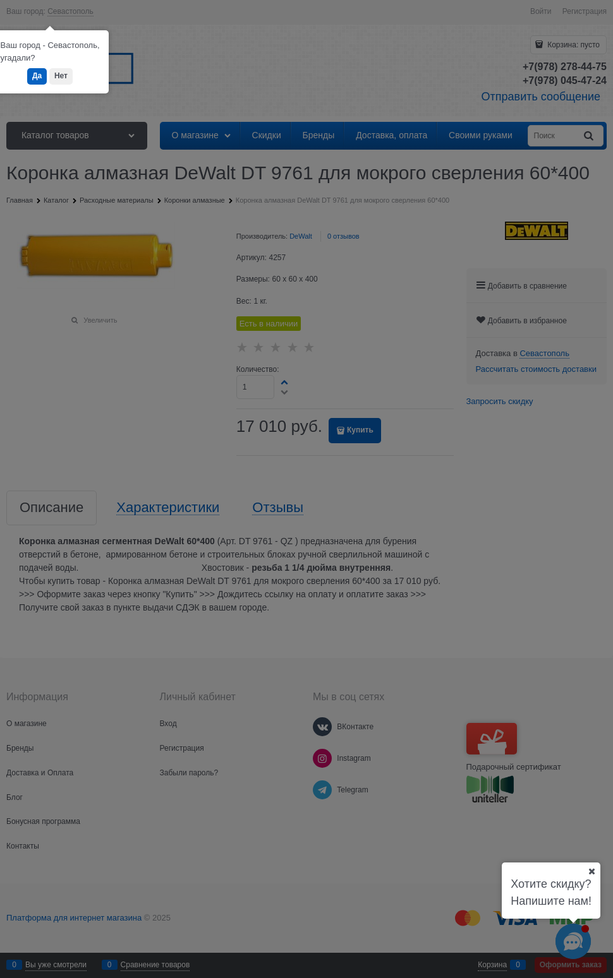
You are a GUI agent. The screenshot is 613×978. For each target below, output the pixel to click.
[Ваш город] (591, 871)
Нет (61, 75)
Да (37, 75)
